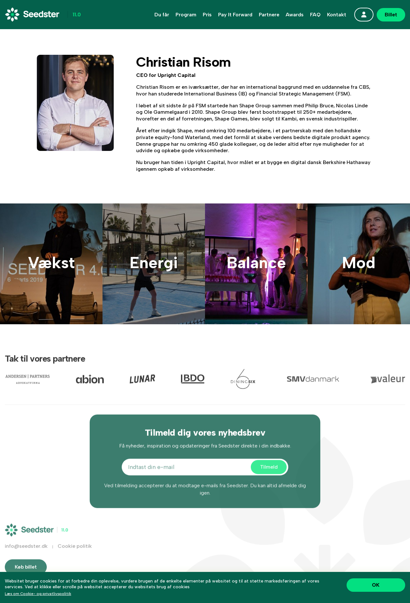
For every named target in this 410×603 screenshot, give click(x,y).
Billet (391, 15)
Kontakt (336, 14)
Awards (295, 14)
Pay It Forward (235, 14)
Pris (207, 14)
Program (186, 14)
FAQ (315, 14)
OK (376, 585)
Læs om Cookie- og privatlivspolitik (38, 593)
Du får (161, 14)
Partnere (269, 14)
